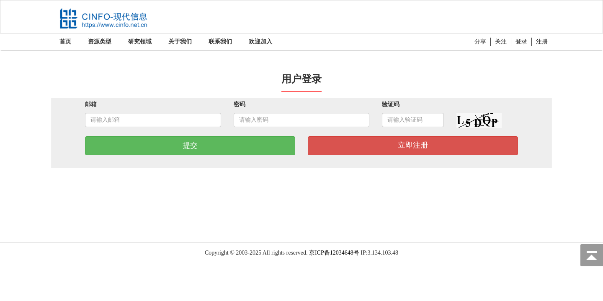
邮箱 (91, 104)
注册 (542, 41)
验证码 (390, 104)
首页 (65, 41)
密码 (239, 104)
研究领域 (140, 41)
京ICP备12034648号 (334, 253)
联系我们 (220, 41)
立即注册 (413, 145)
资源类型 (99, 41)
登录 (521, 41)
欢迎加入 (260, 41)
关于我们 (180, 41)
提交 (190, 145)
